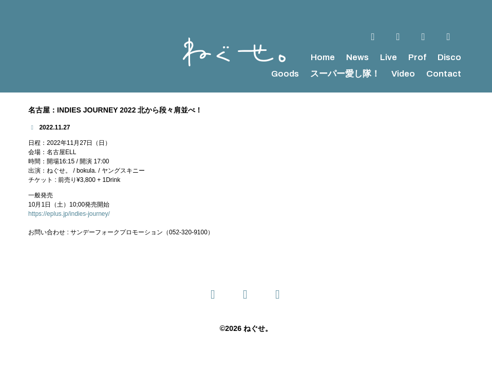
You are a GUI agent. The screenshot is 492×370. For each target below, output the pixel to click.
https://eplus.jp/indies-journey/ (69, 213)
